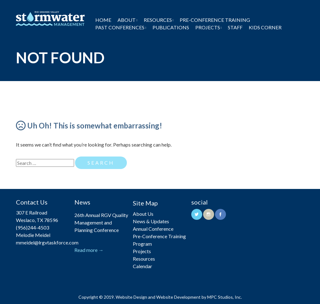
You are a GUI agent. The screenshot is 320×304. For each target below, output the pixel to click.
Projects (207, 27)
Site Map (145, 203)
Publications (170, 27)
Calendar (142, 266)
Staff (235, 27)
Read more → (88, 250)
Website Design (131, 297)
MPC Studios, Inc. (224, 297)
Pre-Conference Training (215, 20)
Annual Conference (153, 229)
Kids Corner (265, 27)
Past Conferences (119, 27)
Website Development (178, 297)
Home (103, 20)
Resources (158, 20)
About (127, 20)
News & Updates (151, 221)
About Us (143, 214)
